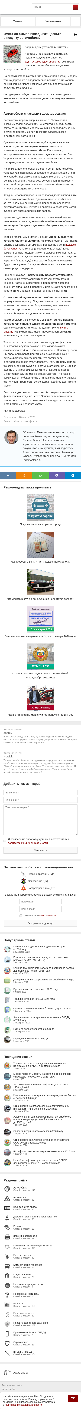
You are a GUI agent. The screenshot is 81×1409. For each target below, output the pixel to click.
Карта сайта (8, 1389)
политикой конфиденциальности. (24, 1404)
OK (73, 1398)
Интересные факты (25, 421)
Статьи (17, 21)
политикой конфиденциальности (28, 842)
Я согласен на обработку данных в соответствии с (38, 841)
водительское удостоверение (42, 61)
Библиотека (53, 21)
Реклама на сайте (12, 1385)
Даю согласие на (40, 915)
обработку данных (48, 915)
